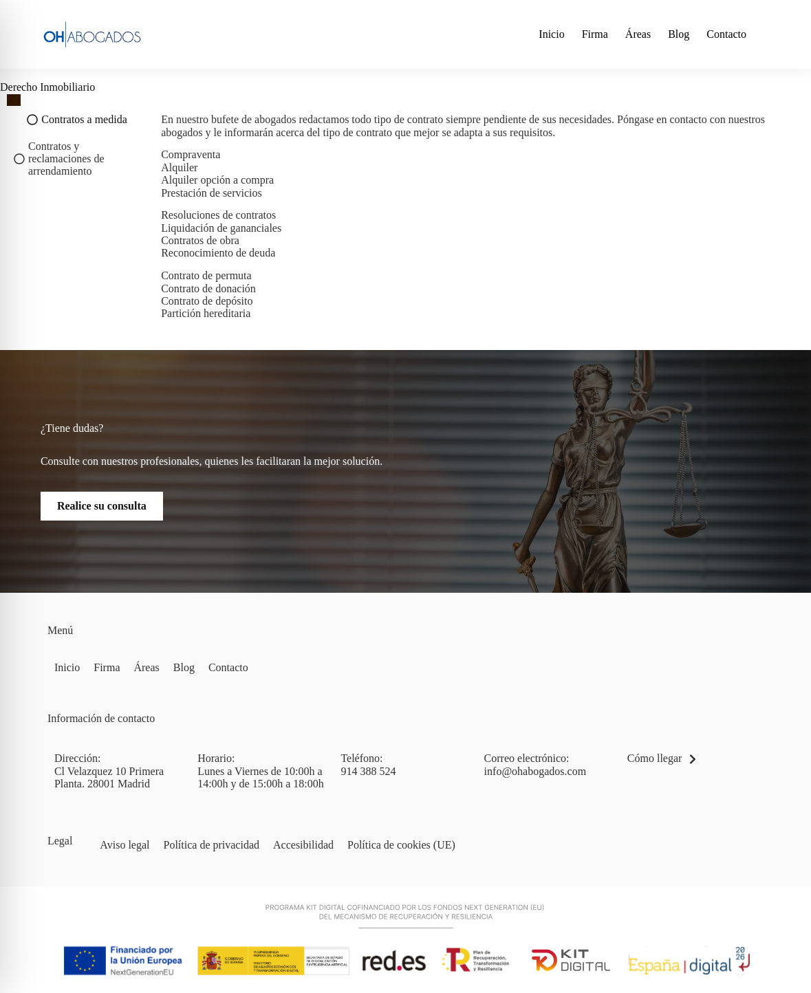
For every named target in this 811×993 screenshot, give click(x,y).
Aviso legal (124, 845)
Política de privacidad (212, 845)
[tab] (77, 120)
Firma (595, 34)
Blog (678, 34)
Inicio (551, 34)
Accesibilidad (303, 845)
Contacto (726, 34)
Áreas (638, 34)
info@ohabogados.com (535, 771)
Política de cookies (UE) (401, 845)
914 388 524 (368, 771)
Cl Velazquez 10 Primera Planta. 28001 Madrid (109, 777)
